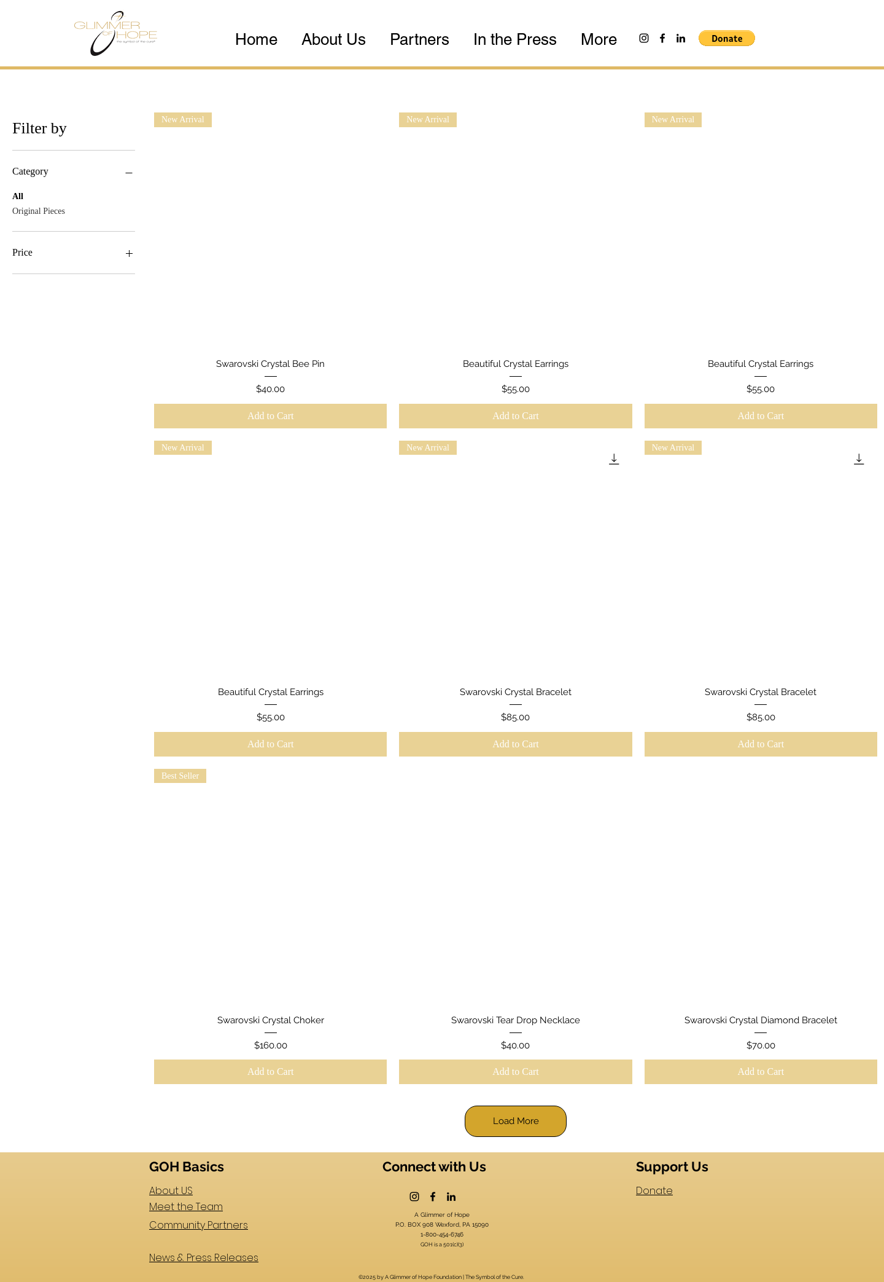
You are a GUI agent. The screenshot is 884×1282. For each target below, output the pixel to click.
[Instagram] (644, 38)
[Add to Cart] (270, 416)
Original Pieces (38, 210)
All (17, 195)
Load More (516, 1121)
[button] (727, 38)
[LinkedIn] (681, 38)
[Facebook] (662, 38)
